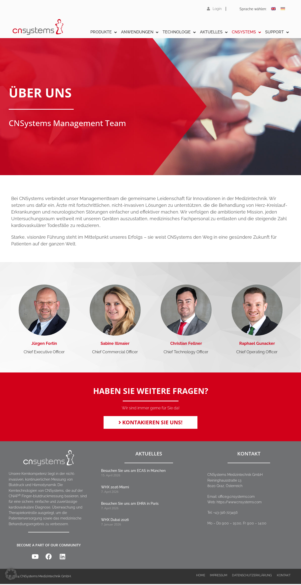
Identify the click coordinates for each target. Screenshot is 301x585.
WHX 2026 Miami (115, 488)
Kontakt (283, 577)
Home (199, 577)
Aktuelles (214, 32)
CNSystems (246, 32)
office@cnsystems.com (236, 498)
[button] (11, 574)
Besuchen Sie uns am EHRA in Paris (130, 505)
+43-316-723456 (225, 514)
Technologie (179, 32)
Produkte (103, 32)
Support (277, 32)
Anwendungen (139, 32)
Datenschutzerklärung (251, 577)
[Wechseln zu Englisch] (273, 8)
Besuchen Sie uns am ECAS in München (133, 472)
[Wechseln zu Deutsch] (283, 8)
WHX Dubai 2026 (115, 521)
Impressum (218, 577)
